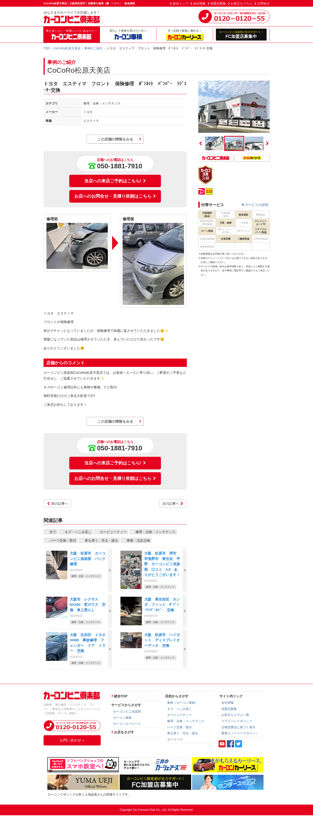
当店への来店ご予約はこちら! (115, 181)
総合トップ (180, 3)
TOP (47, 48)
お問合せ (263, 3)
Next (267, 143)
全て (53, 532)
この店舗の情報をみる (115, 139)
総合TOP (121, 696)
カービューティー (113, 532)
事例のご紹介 (93, 48)
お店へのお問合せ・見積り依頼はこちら (115, 196)
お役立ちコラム (241, 3)
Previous (200, 143)
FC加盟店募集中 (241, 34)
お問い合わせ (72, 740)
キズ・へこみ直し (78, 532)
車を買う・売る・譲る (101, 540)
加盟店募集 (218, 3)
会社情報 (199, 3)
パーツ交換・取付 (63, 540)
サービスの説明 (256, 205)
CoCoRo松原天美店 (67, 48)
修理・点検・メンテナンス (155, 532)
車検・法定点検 (138, 540)
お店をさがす (124, 732)
